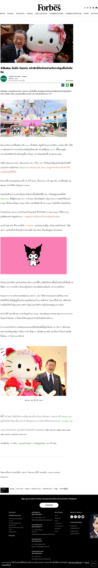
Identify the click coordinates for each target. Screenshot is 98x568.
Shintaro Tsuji (36, 489)
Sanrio (27, 489)
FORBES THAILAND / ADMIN (18, 76)
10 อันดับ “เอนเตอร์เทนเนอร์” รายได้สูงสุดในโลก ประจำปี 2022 (33, 443)
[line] (67, 86)
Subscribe (49, 505)
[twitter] (71, 86)
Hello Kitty (19, 489)
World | (11, 78)
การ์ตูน (56, 489)
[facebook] (62, 86)
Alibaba (12, 489)
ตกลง (93, 563)
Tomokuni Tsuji (47, 489)
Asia (16, 78)
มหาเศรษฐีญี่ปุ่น (64, 489)
